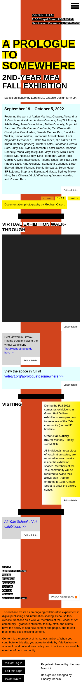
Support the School (14, 570)
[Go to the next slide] (74, 198)
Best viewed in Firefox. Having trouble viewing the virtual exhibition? (21, 344)
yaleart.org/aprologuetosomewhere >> (33, 376)
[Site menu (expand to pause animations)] (75, 6)
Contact (7, 590)
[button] (70, 190)
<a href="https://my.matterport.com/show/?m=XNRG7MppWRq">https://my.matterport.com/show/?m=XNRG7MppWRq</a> (41, 278)
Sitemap (7, 594)
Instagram (8, 578)
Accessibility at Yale (14, 598)
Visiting (6, 574)
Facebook (8, 582)
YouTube (7, 586)
